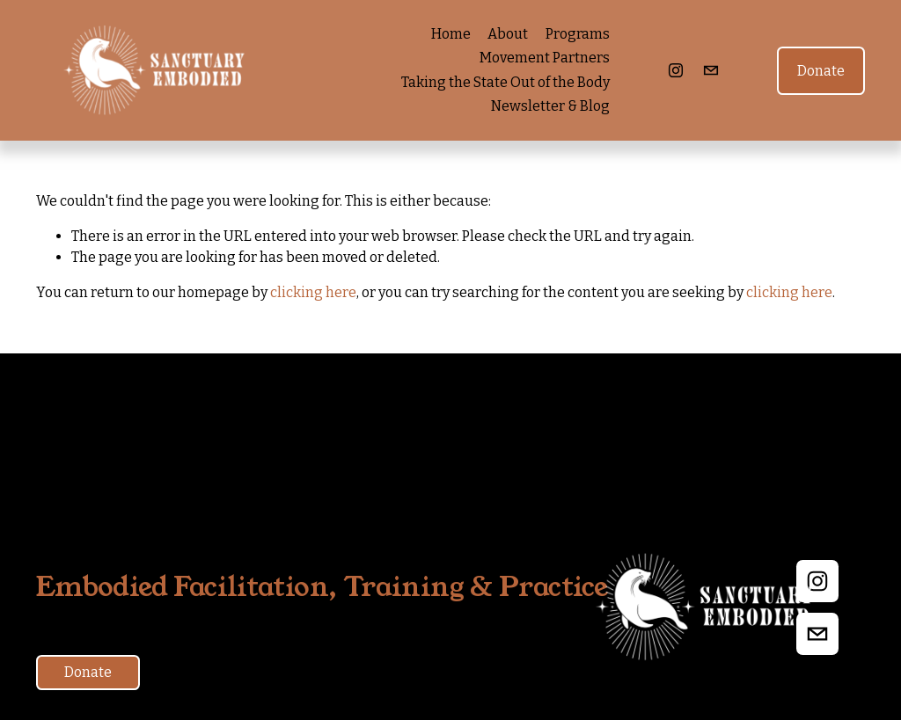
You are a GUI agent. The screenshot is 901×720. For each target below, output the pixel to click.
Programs (578, 33)
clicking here (313, 292)
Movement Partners (545, 57)
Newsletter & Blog (550, 106)
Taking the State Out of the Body (505, 82)
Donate (821, 70)
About (507, 33)
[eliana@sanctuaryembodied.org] (711, 70)
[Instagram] (676, 70)
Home (451, 33)
